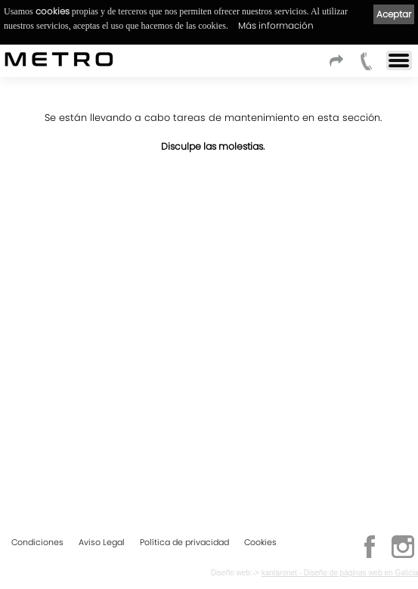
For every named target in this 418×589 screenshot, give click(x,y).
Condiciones (37, 542)
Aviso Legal (102, 542)
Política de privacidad (184, 542)
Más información (276, 25)
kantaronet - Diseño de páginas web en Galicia (340, 573)
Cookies (260, 542)
